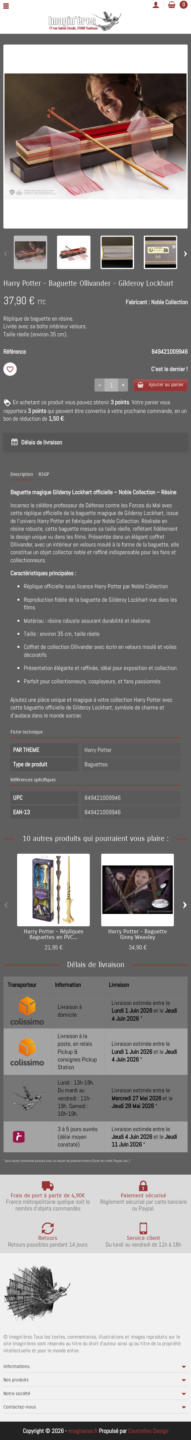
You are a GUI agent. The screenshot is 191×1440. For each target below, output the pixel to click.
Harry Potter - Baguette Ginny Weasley (137, 934)
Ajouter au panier (160, 385)
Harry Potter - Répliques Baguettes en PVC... (53, 934)
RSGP (44, 474)
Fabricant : (138, 302)
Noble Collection (169, 302)
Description (21, 474)
